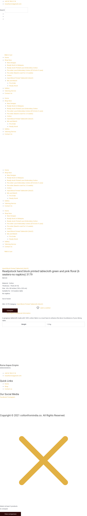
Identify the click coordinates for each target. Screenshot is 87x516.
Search (2, 10)
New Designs (11, 63)
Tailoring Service (10, 91)
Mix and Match (12, 80)
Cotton (9, 75)
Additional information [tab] (23, 313)
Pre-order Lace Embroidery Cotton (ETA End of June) (25, 70)
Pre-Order (12, 83)
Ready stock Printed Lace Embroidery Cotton (22, 68)
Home (7, 57)
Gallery (7, 88)
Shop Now (8, 60)
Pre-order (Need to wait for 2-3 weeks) (20, 73)
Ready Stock (13, 86)
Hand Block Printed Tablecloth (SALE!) (20, 78)
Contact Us (8, 93)
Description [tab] (11, 313)
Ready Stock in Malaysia (15, 65)
